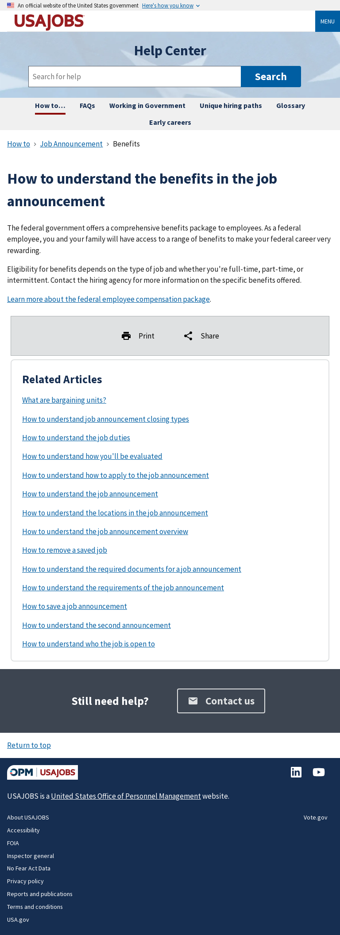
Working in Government (147, 105)
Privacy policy (25, 881)
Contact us (221, 700)
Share (201, 336)
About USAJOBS (28, 817)
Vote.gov (316, 817)
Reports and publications (40, 894)
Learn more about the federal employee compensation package (108, 299)
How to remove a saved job (64, 550)
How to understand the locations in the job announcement (115, 513)
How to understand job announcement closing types (105, 419)
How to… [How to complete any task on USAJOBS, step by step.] (50, 105)
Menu (328, 21)
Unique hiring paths (231, 105)
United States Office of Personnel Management (126, 796)
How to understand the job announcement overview (105, 531)
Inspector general (30, 856)
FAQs (87, 105)
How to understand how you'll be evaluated (92, 456)
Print (138, 336)
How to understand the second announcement (96, 625)
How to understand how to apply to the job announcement (115, 475)
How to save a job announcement (74, 606)
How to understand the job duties (76, 437)
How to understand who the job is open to (88, 644)
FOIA (13, 843)
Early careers (170, 122)
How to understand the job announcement (90, 494)
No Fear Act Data (28, 868)
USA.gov (18, 919)
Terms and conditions (35, 907)
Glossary (290, 105)
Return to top (29, 745)
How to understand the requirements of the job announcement (123, 588)
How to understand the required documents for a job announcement (131, 569)
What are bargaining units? (64, 400)
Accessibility (23, 830)
